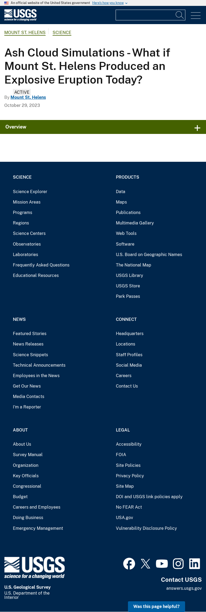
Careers (123, 375)
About (20, 430)
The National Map (133, 265)
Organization (25, 465)
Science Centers (29, 233)
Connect (126, 319)
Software (125, 244)
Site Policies (128, 465)
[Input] (150, 15)
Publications (128, 212)
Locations (125, 344)
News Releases (28, 344)
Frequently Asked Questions (41, 265)
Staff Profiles (129, 354)
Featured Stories (29, 333)
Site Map (125, 486)
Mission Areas (27, 202)
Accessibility (129, 444)
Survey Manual (28, 454)
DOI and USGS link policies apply (149, 496)
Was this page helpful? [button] (156, 606)
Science (62, 32)
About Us (22, 444)
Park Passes (128, 296)
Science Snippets (30, 354)
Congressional (27, 486)
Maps (121, 202)
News (19, 319)
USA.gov (124, 517)
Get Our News (27, 386)
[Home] (20, 19)
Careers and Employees (36, 507)
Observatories (27, 244)
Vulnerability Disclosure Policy (146, 528)
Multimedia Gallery (135, 223)
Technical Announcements (39, 365)
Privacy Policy (130, 475)
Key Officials (26, 475)
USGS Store (128, 285)
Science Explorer (30, 191)
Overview (15, 127)
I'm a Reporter (27, 407)
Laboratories (25, 254)
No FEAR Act (129, 507)
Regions (21, 223)
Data (120, 191)
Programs (22, 212)
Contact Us (127, 386)
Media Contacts (28, 396)
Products (127, 177)
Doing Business (28, 517)
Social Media (129, 365)
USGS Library (129, 275)
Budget (20, 496)
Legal (123, 430)
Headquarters (130, 333)
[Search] (180, 15)
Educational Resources (36, 275)
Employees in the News (36, 375)
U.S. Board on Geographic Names (149, 254)
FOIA (121, 454)
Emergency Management (38, 528)
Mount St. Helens (25, 32)
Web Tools (126, 233)
